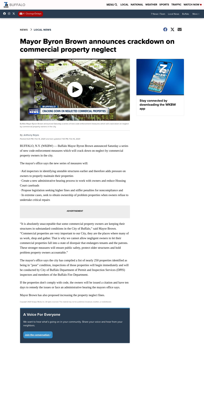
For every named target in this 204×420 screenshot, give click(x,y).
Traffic (176, 4)
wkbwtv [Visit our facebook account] (5, 13)
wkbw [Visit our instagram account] (10, 13)
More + (196, 14)
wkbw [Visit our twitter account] (14, 13)
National (137, 4)
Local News (173, 14)
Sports (164, 4)
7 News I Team (158, 14)
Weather (151, 4)
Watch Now (193, 4)
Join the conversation (38, 335)
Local (124, 4)
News (24, 30)
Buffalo (185, 14)
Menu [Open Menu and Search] (111, 4)
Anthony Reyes (31, 135)
